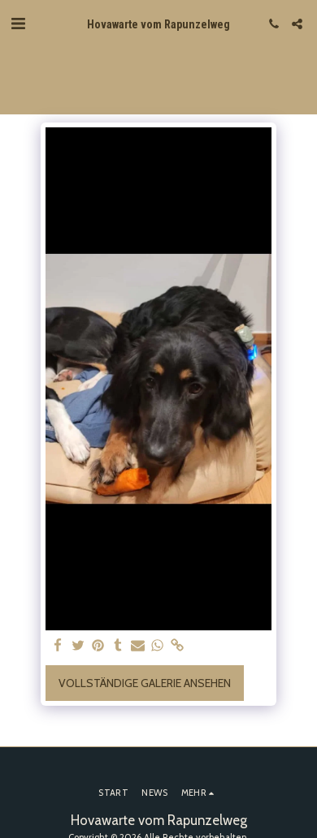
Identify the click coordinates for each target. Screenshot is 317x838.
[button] (18, 23)
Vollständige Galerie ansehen (145, 683)
